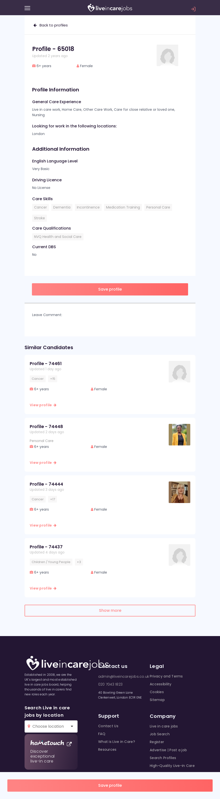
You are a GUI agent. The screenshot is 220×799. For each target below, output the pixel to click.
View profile (43, 405)
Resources (107, 749)
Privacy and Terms (166, 676)
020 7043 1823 (110, 684)
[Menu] (27, 8)
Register (157, 741)
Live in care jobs (164, 726)
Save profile (110, 785)
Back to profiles (50, 25)
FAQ (101, 733)
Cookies (157, 691)
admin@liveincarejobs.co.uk (123, 676)
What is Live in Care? (116, 741)
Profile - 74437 (46, 547)
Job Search (160, 734)
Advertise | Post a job (168, 750)
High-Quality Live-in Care (172, 765)
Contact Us (108, 726)
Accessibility (161, 684)
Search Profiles (163, 757)
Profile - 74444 (46, 484)
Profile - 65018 (53, 49)
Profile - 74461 (46, 363)
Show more (110, 610)
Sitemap (157, 699)
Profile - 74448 (46, 426)
